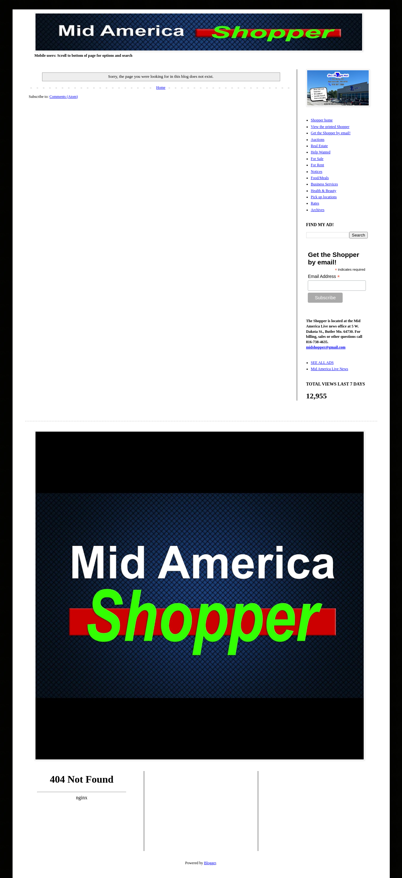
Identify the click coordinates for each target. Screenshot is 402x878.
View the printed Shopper (330, 127)
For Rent (317, 165)
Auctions (317, 139)
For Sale (317, 159)
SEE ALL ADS (322, 362)
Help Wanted (320, 152)
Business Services (324, 184)
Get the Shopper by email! (331, 133)
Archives (317, 210)
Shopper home (322, 120)
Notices (317, 171)
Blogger (210, 863)
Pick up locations (324, 197)
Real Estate (319, 146)
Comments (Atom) (64, 96)
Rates (315, 203)
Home (160, 87)
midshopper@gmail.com (326, 347)
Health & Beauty (323, 191)
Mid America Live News (329, 369)
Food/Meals (320, 178)
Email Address (324, 276)
